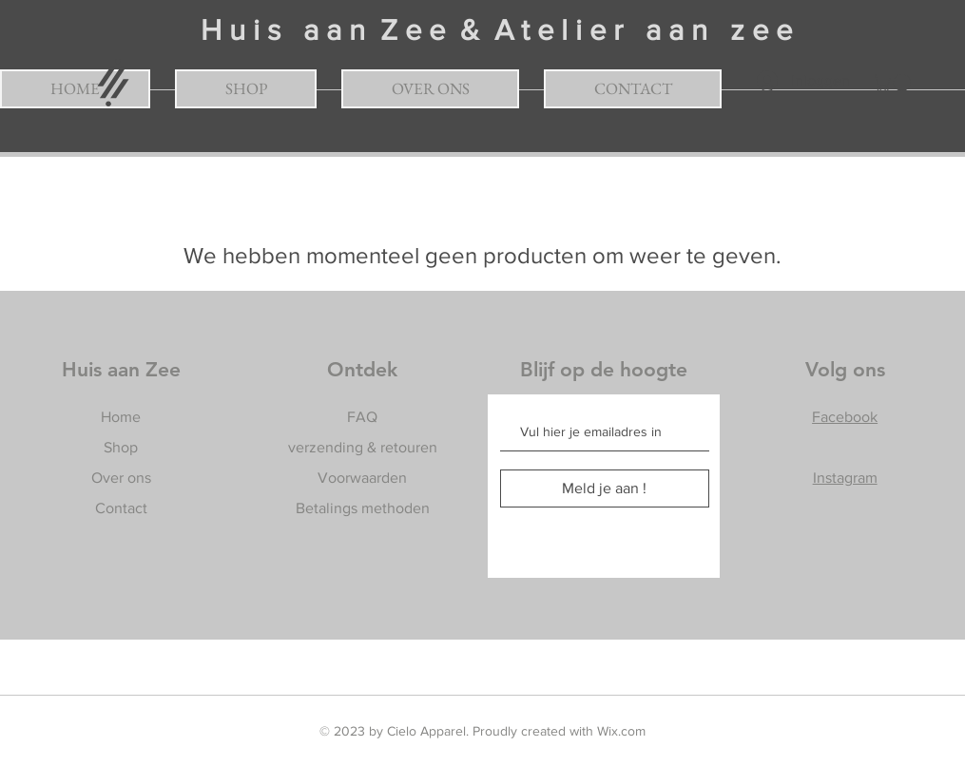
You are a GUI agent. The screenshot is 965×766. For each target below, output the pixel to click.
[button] (894, 82)
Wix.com (621, 730)
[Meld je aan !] (604, 488)
